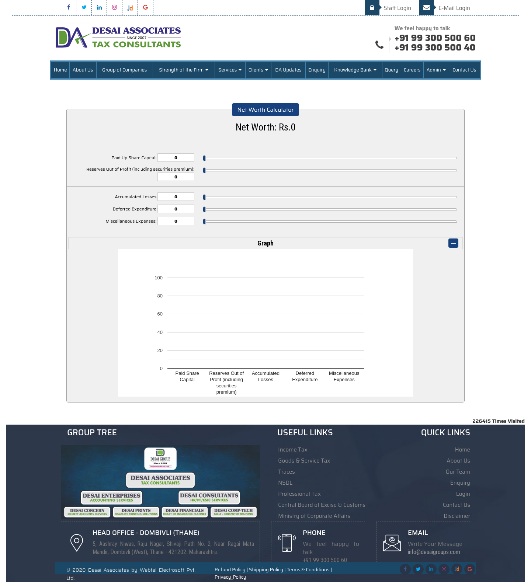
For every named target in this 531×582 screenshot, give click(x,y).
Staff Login (388, 8)
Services (230, 70)
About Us (83, 70)
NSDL (285, 482)
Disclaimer (457, 516)
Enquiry (317, 70)
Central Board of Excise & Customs (321, 505)
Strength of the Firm (183, 70)
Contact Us (464, 70)
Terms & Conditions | (309, 570)
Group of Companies (124, 70)
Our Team (458, 471)
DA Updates (288, 70)
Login (463, 493)
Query (391, 70)
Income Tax (292, 449)
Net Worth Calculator (265, 109)
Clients (258, 70)
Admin (436, 70)
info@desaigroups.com (434, 551)
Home (60, 70)
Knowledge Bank (355, 70)
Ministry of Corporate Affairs (314, 516)
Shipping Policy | (267, 570)
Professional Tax (299, 493)
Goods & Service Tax (304, 460)
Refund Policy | (231, 570)
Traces (286, 471)
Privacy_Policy (230, 577)
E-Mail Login (444, 8)
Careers (412, 70)
